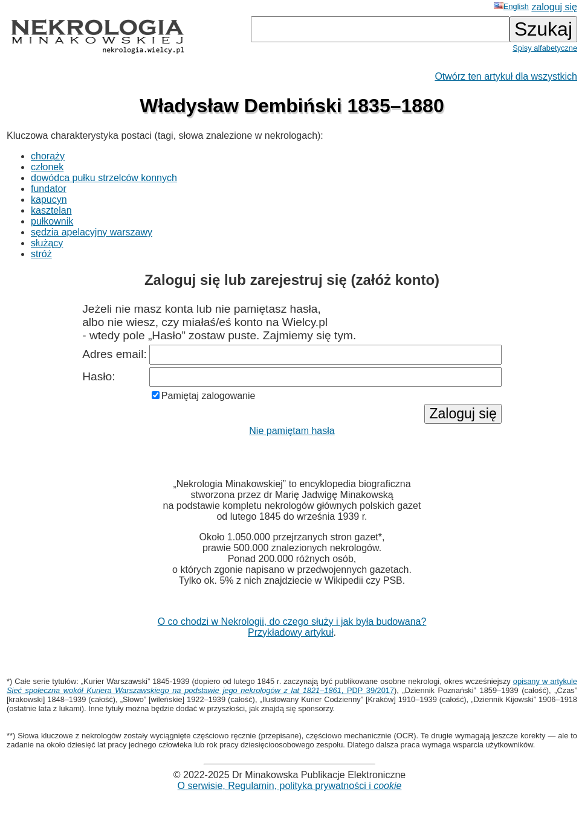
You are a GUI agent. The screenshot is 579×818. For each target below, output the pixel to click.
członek (47, 167)
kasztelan (51, 210)
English (511, 6)
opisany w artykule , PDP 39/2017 (292, 686)
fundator (48, 189)
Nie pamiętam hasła (291, 431)
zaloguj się (554, 7)
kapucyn (49, 199)
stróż (41, 254)
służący (47, 243)
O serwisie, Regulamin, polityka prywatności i (290, 786)
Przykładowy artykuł (290, 632)
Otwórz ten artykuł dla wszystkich (506, 76)
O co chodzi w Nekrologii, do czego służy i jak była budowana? (292, 621)
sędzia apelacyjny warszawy (91, 232)
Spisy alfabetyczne (545, 48)
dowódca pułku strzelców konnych (104, 178)
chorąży (48, 156)
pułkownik (52, 221)
